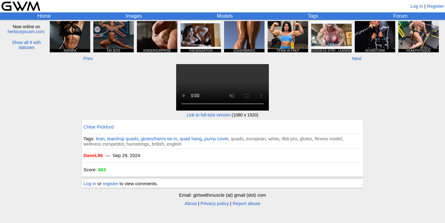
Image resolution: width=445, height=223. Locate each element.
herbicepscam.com (26, 31)
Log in (416, 6)
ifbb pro (289, 138)
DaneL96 (93, 155)
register (110, 183)
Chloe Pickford (98, 126)
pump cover (216, 138)
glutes (306, 138)
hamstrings (137, 143)
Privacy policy (215, 203)
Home (44, 16)
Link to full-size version (209, 114)
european (255, 138)
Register (435, 6)
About (190, 203)
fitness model (328, 138)
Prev (88, 58)
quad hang (191, 138)
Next (357, 58)
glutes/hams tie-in (159, 138)
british (158, 143)
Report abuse (247, 203)
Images (134, 16)
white (273, 138)
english (174, 143)
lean (100, 138)
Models (225, 16)
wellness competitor (103, 143)
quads (237, 138)
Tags (313, 16)
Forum (400, 16)
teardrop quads (122, 138)
